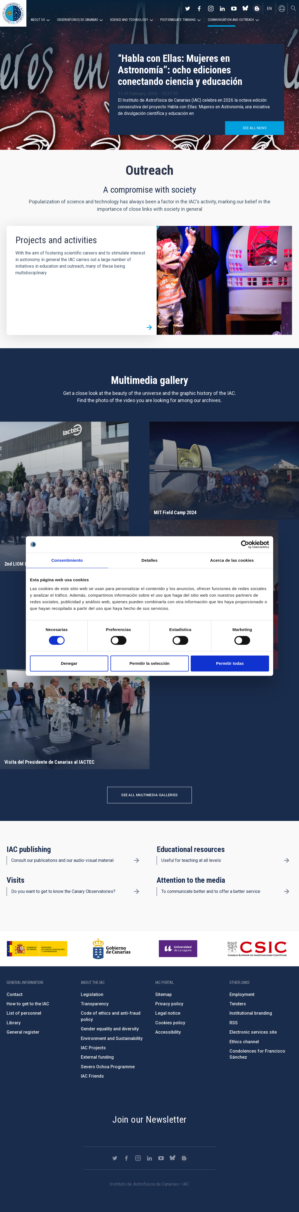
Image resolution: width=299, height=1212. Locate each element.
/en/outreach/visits (136, 891)
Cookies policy (170, 1022)
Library (14, 1022)
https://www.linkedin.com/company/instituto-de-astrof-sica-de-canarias (222, 8)
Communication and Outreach (231, 20)
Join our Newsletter (149, 1119)
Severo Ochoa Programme (108, 1066)
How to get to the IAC (28, 1003)
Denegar (69, 663)
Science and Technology (129, 20)
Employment (241, 994)
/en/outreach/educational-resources (286, 860)
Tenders (237, 1003)
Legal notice (167, 1013)
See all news (255, 128)
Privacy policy (169, 1003)
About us (38, 20)
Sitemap (163, 994)
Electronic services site (253, 1032)
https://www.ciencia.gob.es (37, 949)
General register (23, 1032)
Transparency (95, 1003)
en (269, 8)
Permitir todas (230, 663)
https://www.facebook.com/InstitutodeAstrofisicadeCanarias (199, 8)
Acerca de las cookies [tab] (232, 560)
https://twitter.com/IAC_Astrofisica (187, 8)
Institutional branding (250, 1013)
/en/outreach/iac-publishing (136, 860)
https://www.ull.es (179, 949)
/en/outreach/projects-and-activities (149, 327)
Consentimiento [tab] (67, 560)
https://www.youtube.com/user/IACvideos (234, 8)
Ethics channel (244, 1041)
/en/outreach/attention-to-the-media (286, 891)
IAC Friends (92, 1076)
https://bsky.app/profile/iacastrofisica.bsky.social (245, 8)
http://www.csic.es (257, 948)
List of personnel (24, 1013)
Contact (15, 994)
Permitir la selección (149, 663)
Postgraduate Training (178, 20)
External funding (97, 1057)
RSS (233, 1022)
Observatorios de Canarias (77, 20)
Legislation (92, 994)
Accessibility (168, 1032)
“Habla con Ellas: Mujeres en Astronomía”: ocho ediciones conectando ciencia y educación (180, 70)
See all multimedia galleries (149, 795)
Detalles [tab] (149, 560)
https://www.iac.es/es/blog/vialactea (257, 8)
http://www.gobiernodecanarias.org (111, 949)
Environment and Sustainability (112, 1038)
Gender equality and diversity (110, 1028)
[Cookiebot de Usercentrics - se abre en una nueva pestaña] (245, 544)
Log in (281, 8)
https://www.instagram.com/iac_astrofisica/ (211, 8)
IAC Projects (93, 1047)
